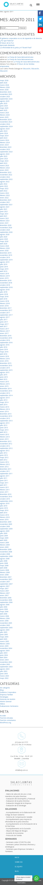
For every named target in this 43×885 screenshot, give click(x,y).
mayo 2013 (4, 430)
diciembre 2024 (5, 119)
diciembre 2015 (5, 363)
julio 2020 (3, 237)
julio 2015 (3, 375)
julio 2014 (3, 400)
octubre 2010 (5, 499)
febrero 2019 (5, 276)
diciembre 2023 (5, 147)
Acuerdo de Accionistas (15, 833)
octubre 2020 (5, 230)
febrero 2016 (5, 358)
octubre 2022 (5, 177)
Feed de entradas (6, 718)
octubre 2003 (5, 664)
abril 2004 (3, 657)
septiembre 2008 (6, 556)
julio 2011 (3, 478)
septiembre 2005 (6, 627)
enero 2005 (4, 646)
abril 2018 (3, 299)
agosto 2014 (4, 398)
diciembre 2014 (5, 388)
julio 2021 (3, 209)
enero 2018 (4, 306)
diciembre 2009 (5, 522)
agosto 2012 (4, 450)
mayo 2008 (4, 565)
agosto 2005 (4, 630)
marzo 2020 (4, 246)
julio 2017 (3, 319)
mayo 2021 (4, 214)
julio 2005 (3, 632)
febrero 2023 (5, 168)
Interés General (5, 701)
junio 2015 (4, 377)
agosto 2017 (4, 317)
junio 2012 (4, 455)
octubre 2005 (5, 625)
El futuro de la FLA (7, 43)
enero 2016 (4, 361)
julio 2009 (3, 533)
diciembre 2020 (5, 225)
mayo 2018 (4, 296)
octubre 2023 (5, 149)
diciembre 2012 (5, 441)
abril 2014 (3, 404)
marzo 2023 (4, 165)
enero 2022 (4, 198)
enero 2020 (4, 250)
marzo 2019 (4, 273)
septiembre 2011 (6, 473)
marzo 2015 (4, 381)
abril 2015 (3, 379)
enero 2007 (4, 595)
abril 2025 (3, 110)
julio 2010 (3, 506)
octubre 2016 (5, 340)
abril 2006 (3, 614)
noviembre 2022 (6, 175)
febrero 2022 (5, 195)
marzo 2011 (4, 487)
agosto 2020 (4, 234)
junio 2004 (4, 655)
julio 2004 (3, 653)
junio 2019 (4, 267)
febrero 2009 (5, 545)
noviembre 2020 (6, 227)
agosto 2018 (4, 290)
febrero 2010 (5, 517)
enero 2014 (4, 411)
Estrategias (4, 697)
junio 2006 (4, 609)
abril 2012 (3, 460)
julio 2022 (3, 184)
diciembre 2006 (5, 598)
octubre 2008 (5, 554)
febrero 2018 (5, 303)
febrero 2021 (5, 221)
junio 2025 (4, 106)
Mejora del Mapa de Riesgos (17, 831)
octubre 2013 (5, 418)
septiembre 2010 (6, 501)
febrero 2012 (5, 464)
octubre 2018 (5, 285)
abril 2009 (3, 540)
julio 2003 (3, 671)
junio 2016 (4, 349)
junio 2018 (4, 294)
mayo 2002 (4, 678)
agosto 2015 (4, 372)
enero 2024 (4, 145)
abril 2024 (3, 138)
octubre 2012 (5, 446)
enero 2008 (4, 575)
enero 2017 (4, 333)
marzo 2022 (4, 193)
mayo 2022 (4, 188)
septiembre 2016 (6, 342)
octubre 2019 (5, 257)
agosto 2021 (4, 207)
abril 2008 (3, 568)
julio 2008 (3, 561)
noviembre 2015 (6, 365)
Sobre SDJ (18, 862)
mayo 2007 (4, 588)
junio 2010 (4, 508)
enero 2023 (4, 170)
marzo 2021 (4, 218)
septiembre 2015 (6, 370)
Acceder (3, 716)
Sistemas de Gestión (7, 699)
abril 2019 (3, 271)
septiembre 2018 (6, 287)
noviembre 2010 (6, 496)
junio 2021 (4, 211)
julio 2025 (3, 103)
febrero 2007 (5, 593)
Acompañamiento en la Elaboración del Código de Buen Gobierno (20, 813)
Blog (1, 690)
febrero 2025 (5, 115)
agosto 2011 (4, 476)
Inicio (17, 857)
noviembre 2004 (6, 648)
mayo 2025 (4, 108)
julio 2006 (3, 607)
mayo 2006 (4, 611)
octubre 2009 (5, 526)
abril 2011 (3, 485)
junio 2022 (4, 186)
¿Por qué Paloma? (7, 41)
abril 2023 (3, 163)
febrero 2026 (5, 87)
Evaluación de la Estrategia (16, 805)
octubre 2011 (5, 471)
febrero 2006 (5, 618)
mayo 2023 (4, 161)
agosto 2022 (4, 181)
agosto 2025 (4, 101)
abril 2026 (3, 83)
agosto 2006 (4, 604)
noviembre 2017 (6, 310)
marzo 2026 (4, 85)
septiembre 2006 (6, 602)
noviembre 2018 (6, 283)
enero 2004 (4, 660)
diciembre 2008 (5, 549)
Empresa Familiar (6, 694)
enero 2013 (4, 439)
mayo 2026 (4, 80)
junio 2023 (4, 158)
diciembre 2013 (5, 414)
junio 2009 (4, 536)
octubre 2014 (5, 393)
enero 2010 (4, 519)
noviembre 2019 (6, 255)
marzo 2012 (4, 462)
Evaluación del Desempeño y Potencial (20, 799)
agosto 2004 (4, 650)
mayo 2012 (4, 457)
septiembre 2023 (6, 152)
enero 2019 (4, 278)
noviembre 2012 (6, 444)
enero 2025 (4, 117)
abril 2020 (3, 244)
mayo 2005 (4, 637)
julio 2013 (3, 425)
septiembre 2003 (6, 667)
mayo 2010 (4, 510)
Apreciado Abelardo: (7, 45)
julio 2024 (3, 131)
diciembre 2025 (5, 92)
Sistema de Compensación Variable (19, 817)
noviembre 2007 (6, 579)
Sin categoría (5, 688)
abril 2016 (3, 354)
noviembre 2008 (6, 552)
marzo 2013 (4, 434)
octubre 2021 (5, 202)
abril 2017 (3, 326)
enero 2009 (4, 547)
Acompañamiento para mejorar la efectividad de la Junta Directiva (18, 820)
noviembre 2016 (6, 338)
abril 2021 (3, 216)
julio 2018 (3, 292)
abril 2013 (3, 432)
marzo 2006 (4, 616)
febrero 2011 (5, 490)
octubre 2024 (5, 124)
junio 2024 (4, 133)
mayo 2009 (4, 538)
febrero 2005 (5, 644)
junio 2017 (4, 322)
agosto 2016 (4, 345)
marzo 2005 (4, 641)
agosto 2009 (4, 531)
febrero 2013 (5, 437)
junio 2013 (4, 427)
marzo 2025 (4, 113)
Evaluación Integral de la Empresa (18, 803)
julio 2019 (3, 264)
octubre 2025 (5, 96)
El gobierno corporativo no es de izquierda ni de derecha (21, 38)
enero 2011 (4, 492)
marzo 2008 (4, 570)
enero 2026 (4, 90)
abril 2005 (3, 639)
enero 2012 (4, 467)
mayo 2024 (4, 135)
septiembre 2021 (6, 204)
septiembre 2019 (6, 260)
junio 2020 (4, 239)
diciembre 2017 (5, 308)
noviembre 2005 (6, 623)
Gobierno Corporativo (8, 692)
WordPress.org (5, 722)
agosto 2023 (4, 154)
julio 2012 (3, 453)
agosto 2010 (4, 503)
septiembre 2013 (6, 421)
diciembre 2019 (5, 253)
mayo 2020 (4, 241)
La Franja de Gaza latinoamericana (20, 57)
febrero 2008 (5, 572)
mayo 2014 (4, 402)
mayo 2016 (4, 352)
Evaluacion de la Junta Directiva (17, 801)
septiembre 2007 (6, 584)
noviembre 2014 (6, 391)
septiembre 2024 (6, 126)
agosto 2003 (4, 669)
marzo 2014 (4, 407)
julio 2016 (3, 347)
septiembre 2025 (6, 99)
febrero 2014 (5, 409)
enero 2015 (4, 386)
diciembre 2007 (5, 577)
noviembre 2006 (6, 600)
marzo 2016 (4, 356)
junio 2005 (4, 634)
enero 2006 (4, 621)
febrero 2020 (5, 248)
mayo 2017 (4, 324)
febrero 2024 (5, 142)
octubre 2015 (5, 368)
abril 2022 (3, 191)
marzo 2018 (4, 301)
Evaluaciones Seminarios (9, 706)
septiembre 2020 (6, 232)
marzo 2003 (4, 676)
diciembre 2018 (5, 280)
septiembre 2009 (6, 529)
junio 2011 (4, 480)
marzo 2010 (4, 515)
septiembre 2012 (6, 448)
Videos (2, 704)
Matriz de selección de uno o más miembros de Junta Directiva (18, 795)
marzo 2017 (4, 329)
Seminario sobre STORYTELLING (18, 842)
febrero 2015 (5, 384)
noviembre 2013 (6, 416)
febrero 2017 (5, 331)
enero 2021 (4, 223)
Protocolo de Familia (14, 835)
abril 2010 (3, 513)
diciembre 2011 (5, 469)
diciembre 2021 (5, 200)
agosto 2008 (4, 559)
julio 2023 (3, 156)
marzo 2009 (4, 542)
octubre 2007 (5, 581)
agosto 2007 (4, 586)
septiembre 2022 (6, 179)
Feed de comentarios (8, 720)
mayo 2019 (4, 269)
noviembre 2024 (6, 122)
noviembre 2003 (6, 662)
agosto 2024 (4, 129)
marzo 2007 (4, 591)
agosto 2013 (4, 423)
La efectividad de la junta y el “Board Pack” (16, 47)
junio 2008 (4, 563)
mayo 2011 (4, 483)
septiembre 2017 (6, 315)
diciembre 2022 (5, 172)
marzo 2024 (4, 140)
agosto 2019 (4, 262)
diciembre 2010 (5, 494)
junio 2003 (4, 673)
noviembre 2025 (6, 94)
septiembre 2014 (6, 395)
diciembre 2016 (5, 336)
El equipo (18, 867)
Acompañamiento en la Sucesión (18, 828)
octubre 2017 (5, 313)
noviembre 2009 (6, 524)
